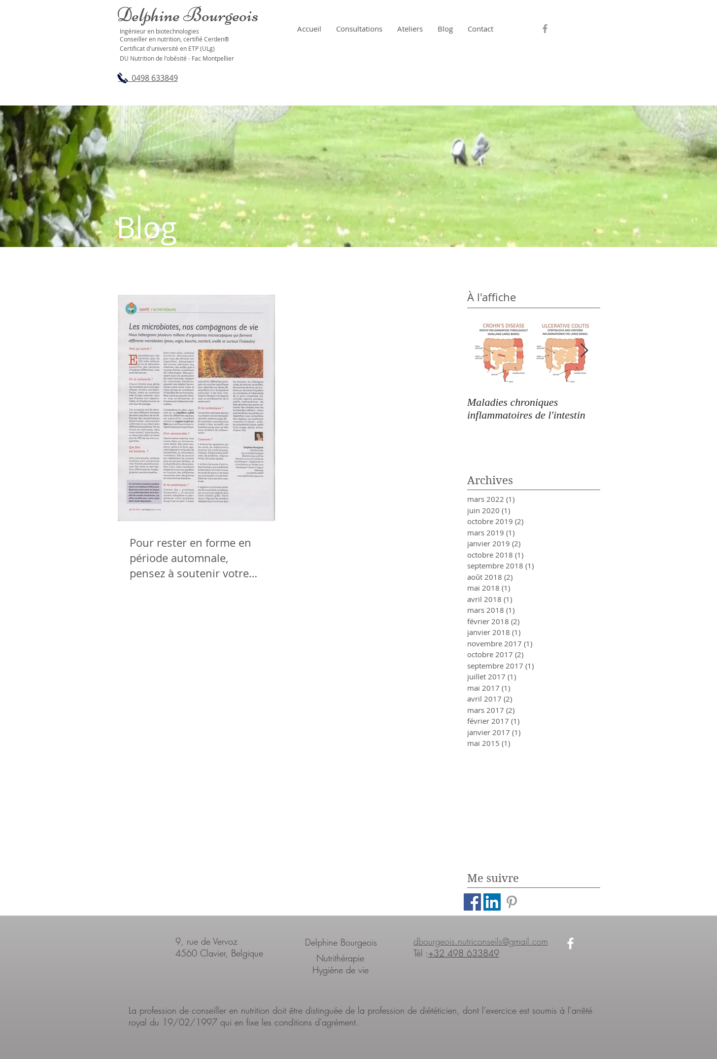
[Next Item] (584, 350)
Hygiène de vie (340, 970)
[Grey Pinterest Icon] (511, 902)
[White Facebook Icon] (570, 943)
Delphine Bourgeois (341, 942)
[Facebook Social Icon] (472, 902)
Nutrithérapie (340, 958)
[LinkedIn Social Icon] (492, 902)
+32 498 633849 (463, 953)
